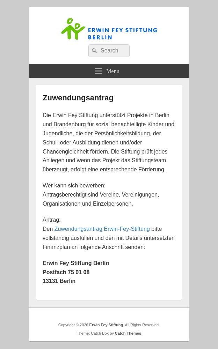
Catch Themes (128, 333)
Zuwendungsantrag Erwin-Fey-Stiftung (102, 229)
